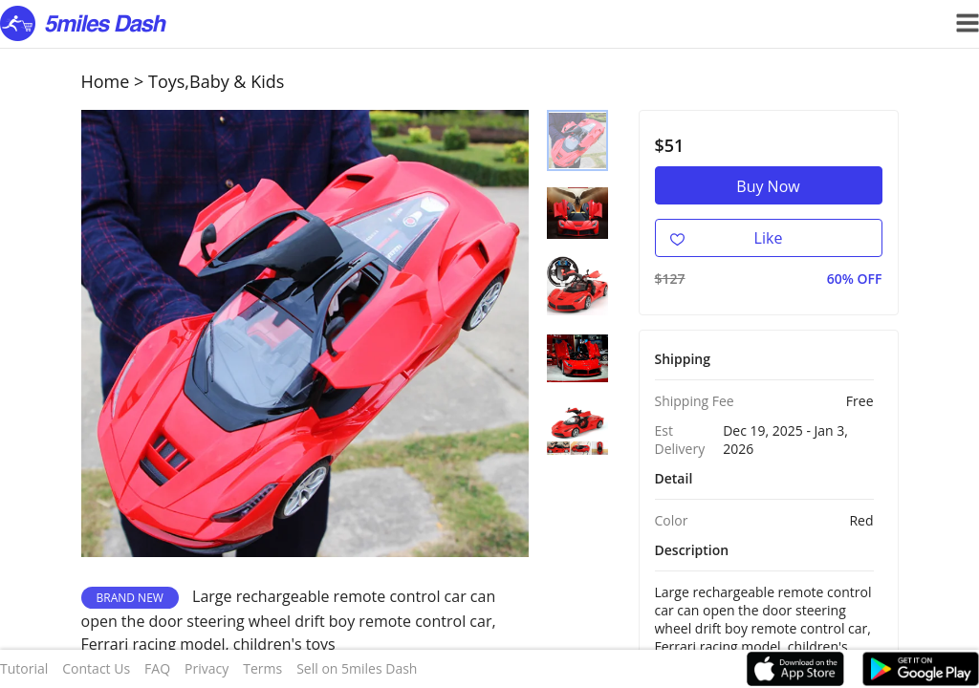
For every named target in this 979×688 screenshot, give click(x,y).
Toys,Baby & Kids (216, 81)
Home (105, 81)
